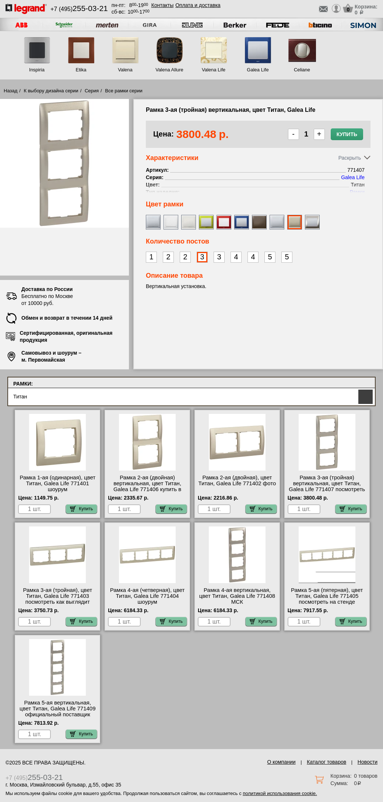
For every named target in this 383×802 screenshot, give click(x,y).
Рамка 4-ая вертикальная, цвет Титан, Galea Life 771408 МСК (237, 596)
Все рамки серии (123, 90)
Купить (347, 134)
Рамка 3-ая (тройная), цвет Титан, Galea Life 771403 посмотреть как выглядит (57, 596)
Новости (367, 762)
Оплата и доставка (197, 5)
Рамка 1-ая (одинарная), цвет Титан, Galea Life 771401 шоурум (57, 483)
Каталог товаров (326, 762)
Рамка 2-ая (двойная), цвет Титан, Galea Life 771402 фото (237, 480)
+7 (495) (79, 9)
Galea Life (257, 69)
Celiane (302, 69)
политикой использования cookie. (280, 793)
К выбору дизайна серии (51, 90)
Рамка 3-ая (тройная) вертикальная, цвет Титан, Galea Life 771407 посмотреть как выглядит (327, 486)
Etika (81, 69)
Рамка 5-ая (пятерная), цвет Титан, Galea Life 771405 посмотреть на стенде (327, 596)
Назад (10, 90)
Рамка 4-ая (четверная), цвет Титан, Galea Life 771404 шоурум (147, 596)
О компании (281, 762)
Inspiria (37, 69)
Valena (125, 69)
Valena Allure (169, 69)
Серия (92, 90)
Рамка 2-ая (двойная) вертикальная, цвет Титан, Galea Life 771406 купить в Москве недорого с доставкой (147, 486)
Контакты (162, 5)
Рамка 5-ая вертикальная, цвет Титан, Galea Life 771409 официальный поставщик (57, 708)
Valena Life (213, 69)
